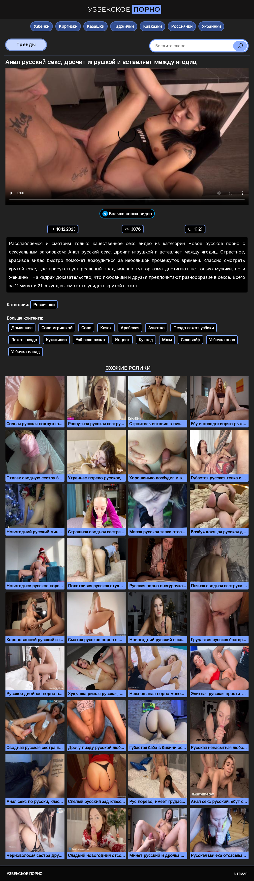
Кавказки (152, 26)
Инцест (122, 339)
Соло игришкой (56, 327)
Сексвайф (190, 339)
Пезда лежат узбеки (193, 327)
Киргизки (68, 26)
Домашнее (21, 327)
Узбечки (41, 26)
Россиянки (181, 26)
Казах (106, 327)
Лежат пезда (24, 339)
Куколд (146, 339)
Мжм (167, 339)
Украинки (211, 26)
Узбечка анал (222, 339)
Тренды (26, 44)
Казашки (95, 26)
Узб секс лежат (91, 339)
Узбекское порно (24, 873)
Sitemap (240, 874)
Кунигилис (56, 339)
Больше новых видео (127, 213)
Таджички (124, 26)
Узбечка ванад (25, 351)
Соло (86, 327)
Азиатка (156, 327)
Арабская (130, 327)
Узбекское (124, 9)
